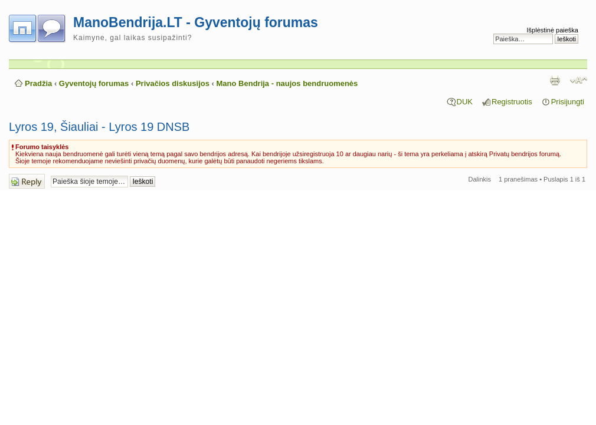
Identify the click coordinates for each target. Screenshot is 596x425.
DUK (465, 101)
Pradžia (38, 83)
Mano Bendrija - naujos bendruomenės (287, 83)
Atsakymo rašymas (27, 181)
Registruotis (512, 101)
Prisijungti (567, 101)
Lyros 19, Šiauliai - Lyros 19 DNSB (99, 126)
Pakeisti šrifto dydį (578, 80)
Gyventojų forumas (94, 83)
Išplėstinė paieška (552, 30)
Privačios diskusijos (172, 83)
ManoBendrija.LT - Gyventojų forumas (195, 22)
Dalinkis (480, 179)
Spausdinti (554, 80)
